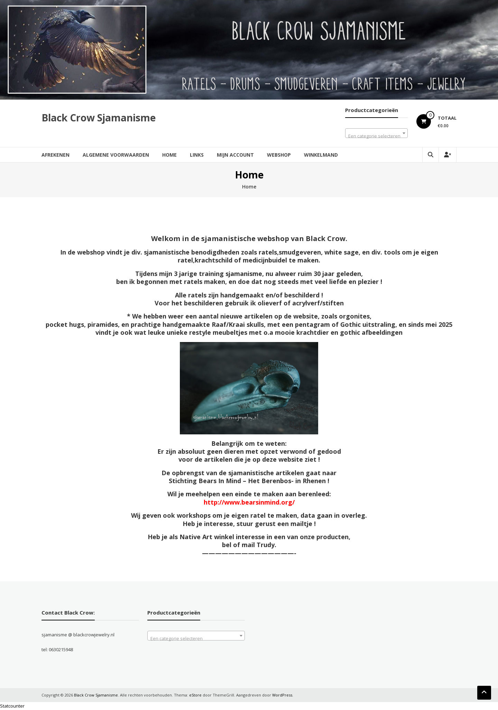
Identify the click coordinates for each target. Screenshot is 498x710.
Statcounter (12, 706)
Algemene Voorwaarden (116, 154)
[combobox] (376, 133)
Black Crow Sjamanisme (99, 117)
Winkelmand (321, 154)
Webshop (279, 154)
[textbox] (376, 136)
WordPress (282, 695)
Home (169, 154)
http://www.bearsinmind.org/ (249, 502)
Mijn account (235, 154)
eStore (195, 695)
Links (197, 154)
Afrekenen (56, 154)
